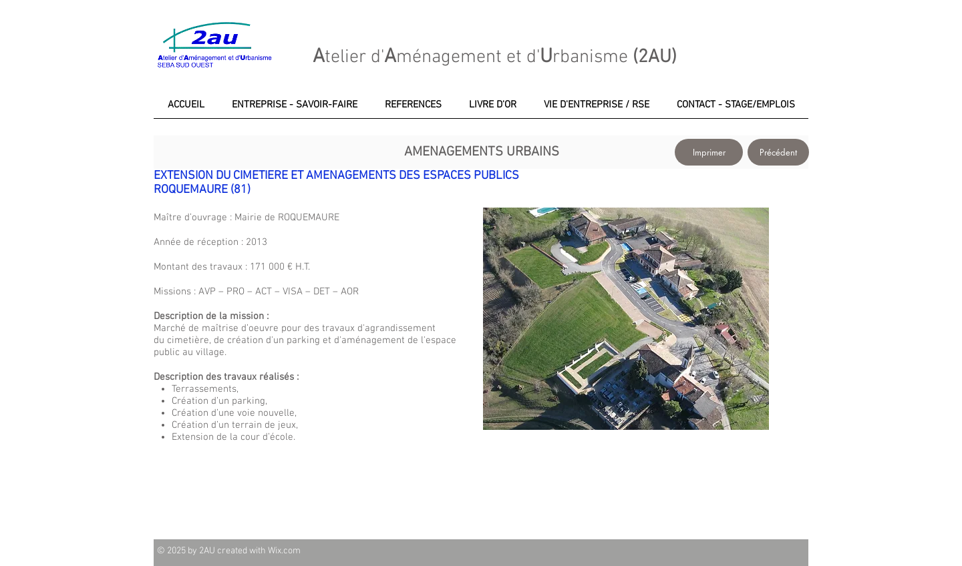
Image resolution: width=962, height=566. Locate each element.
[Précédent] (778, 152)
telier (345, 57)
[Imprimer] (709, 152)
